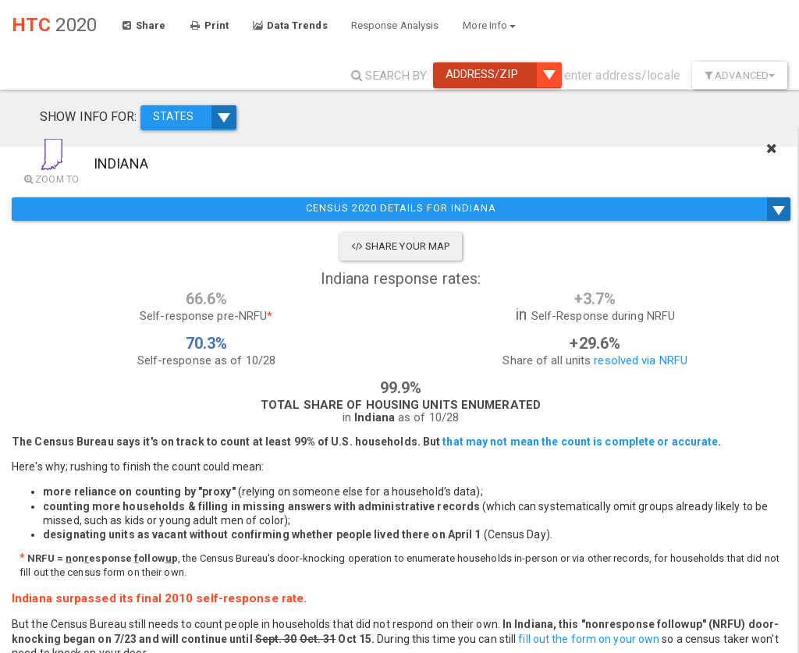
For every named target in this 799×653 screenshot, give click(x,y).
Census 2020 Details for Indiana (157, 209)
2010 (652, 264)
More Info (489, 25)
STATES (170, 107)
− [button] (333, 632)
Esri (787, 646)
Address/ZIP (503, 74)
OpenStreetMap (662, 646)
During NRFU (736, 287)
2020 (699, 264)
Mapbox (600, 646)
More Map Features (713, 607)
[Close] (779, 144)
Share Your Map (157, 246)
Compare (662, 287)
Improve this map (735, 646)
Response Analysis (395, 25)
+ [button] (333, 608)
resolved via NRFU (252, 379)
